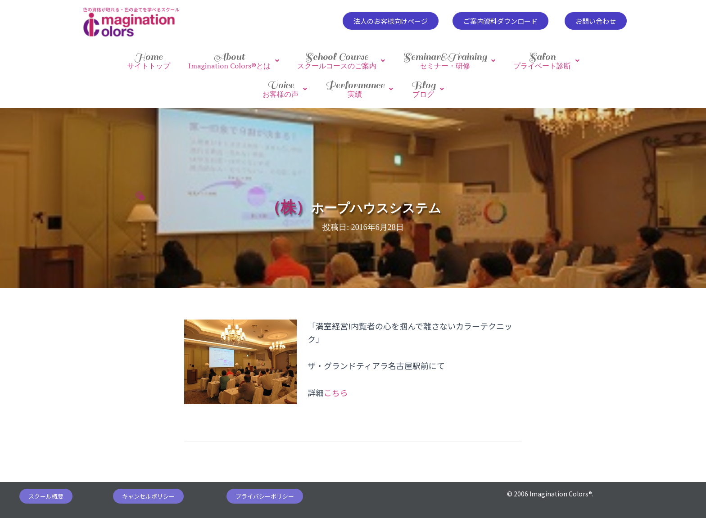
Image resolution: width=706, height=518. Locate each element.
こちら (336, 391)
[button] (391, 21)
